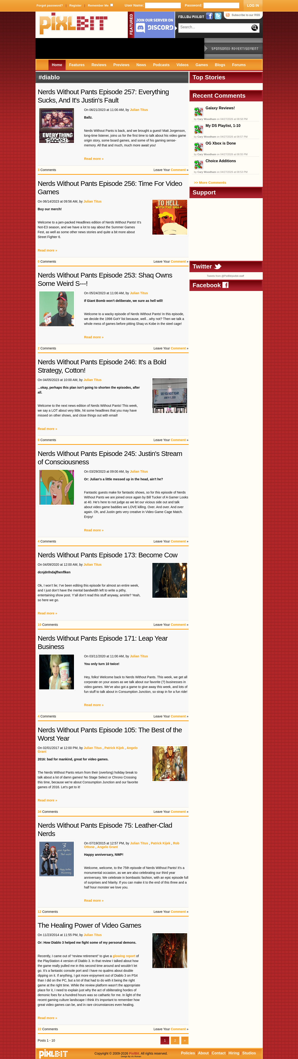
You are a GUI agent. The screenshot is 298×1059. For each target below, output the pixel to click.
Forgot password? (50, 5)
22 (40, 1029)
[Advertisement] (119, 48)
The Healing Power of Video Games (89, 925)
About (203, 1053)
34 (40, 812)
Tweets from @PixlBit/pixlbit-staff (225, 275)
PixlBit (74, 25)
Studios (249, 1053)
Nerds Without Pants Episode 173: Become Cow (107, 555)
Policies (188, 1053)
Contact (219, 1053)
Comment (178, 170)
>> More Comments (210, 182)
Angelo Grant (107, 847)
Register (75, 5)
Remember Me (98, 5)
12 (40, 912)
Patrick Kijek (114, 748)
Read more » (94, 159)
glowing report (124, 956)
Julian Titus (139, 110)
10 (40, 624)
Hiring (234, 1053)
